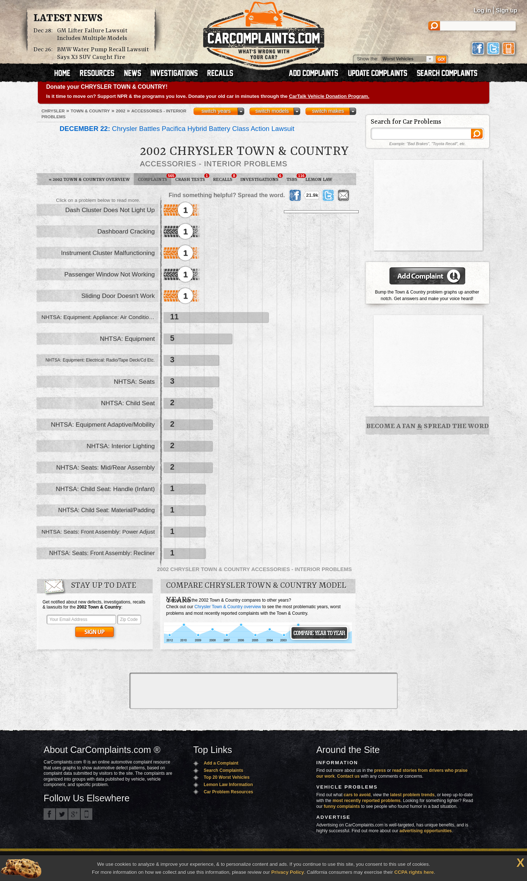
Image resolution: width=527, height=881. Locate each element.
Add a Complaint (221, 763)
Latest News (67, 18)
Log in (482, 10)
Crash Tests (192, 178)
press (380, 770)
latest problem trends (412, 794)
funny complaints (342, 806)
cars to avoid (357, 794)
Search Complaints (223, 770)
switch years (216, 111)
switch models (272, 111)
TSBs (293, 178)
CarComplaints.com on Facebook (49, 814)
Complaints (154, 178)
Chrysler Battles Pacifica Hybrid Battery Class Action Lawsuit (177, 128)
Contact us (348, 776)
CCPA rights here (414, 872)
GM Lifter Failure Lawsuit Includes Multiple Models (92, 34)
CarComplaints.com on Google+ (74, 814)
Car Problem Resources (228, 791)
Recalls (224, 178)
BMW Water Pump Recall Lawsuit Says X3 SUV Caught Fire (103, 53)
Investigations (261, 178)
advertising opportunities (425, 830)
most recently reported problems (367, 800)
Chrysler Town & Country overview (227, 606)
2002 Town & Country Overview (89, 179)
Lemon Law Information (228, 784)
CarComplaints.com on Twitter (62, 814)
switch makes (328, 111)
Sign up (506, 10)
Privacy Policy (287, 872)
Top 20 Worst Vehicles (226, 777)
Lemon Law (318, 179)
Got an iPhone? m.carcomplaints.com (86, 814)
